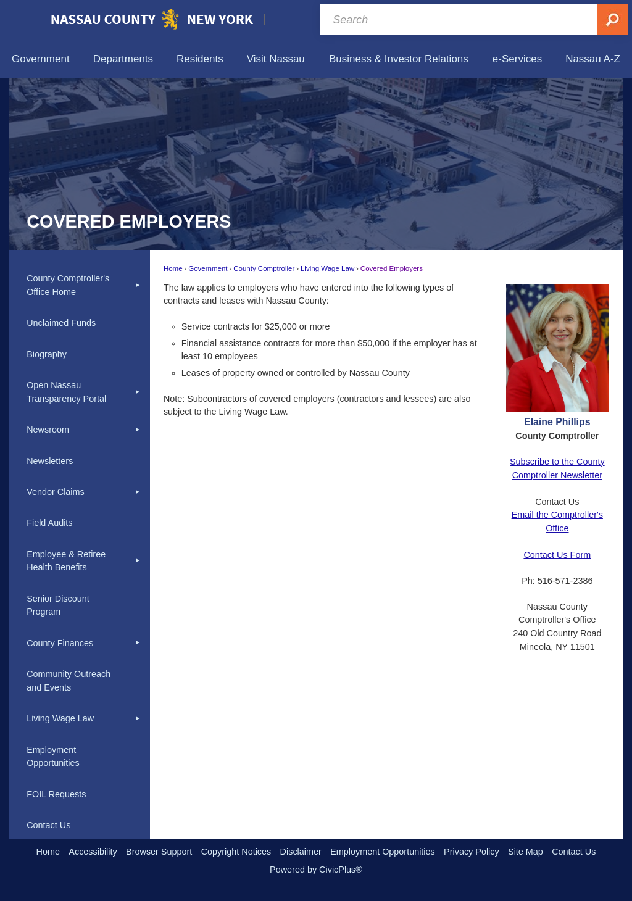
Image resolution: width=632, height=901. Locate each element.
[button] (137, 286)
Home (173, 268)
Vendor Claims (56, 492)
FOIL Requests (56, 794)
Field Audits (49, 523)
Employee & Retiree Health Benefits (66, 561)
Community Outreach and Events (68, 680)
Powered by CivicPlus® (316, 869)
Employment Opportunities (53, 756)
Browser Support (159, 852)
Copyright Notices (236, 852)
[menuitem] (40, 58)
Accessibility (93, 852)
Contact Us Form (557, 555)
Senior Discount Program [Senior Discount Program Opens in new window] (58, 605)
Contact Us (48, 825)
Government (207, 268)
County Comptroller (263, 268)
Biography (47, 354)
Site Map (525, 852)
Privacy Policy (471, 852)
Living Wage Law (327, 268)
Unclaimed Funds (61, 323)
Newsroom (48, 429)
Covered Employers (391, 268)
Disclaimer (301, 852)
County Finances (60, 643)
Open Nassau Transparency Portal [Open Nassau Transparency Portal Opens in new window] (66, 392)
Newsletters (50, 461)
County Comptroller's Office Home (68, 285)
